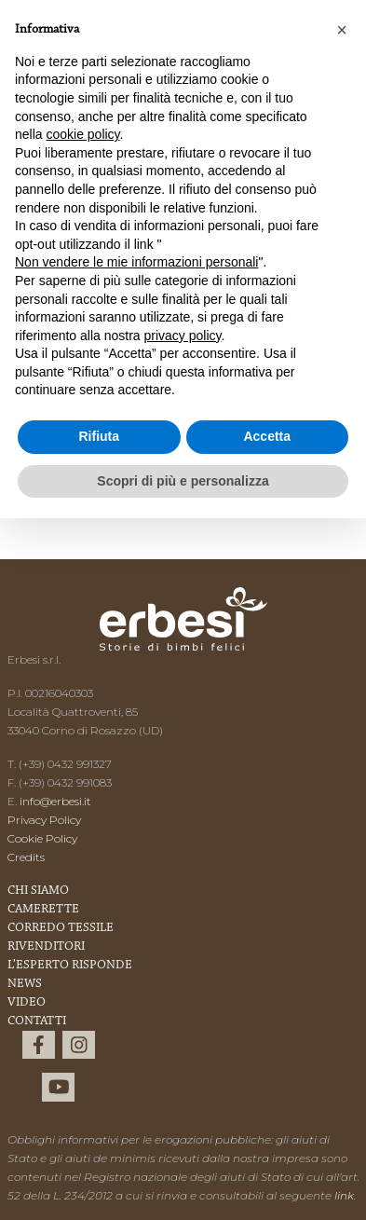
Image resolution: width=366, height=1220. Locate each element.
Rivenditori (46, 946)
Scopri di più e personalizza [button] (182, 480)
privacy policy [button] (183, 335)
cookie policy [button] (82, 134)
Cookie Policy (42, 838)
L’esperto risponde (69, 965)
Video (26, 1002)
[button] (342, 30)
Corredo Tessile (60, 928)
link (344, 1195)
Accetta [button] (267, 436)
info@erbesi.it (55, 801)
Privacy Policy (44, 820)
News (24, 984)
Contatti (36, 1021)
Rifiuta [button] (98, 436)
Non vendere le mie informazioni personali (136, 261)
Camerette (43, 909)
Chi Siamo (38, 891)
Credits (26, 857)
